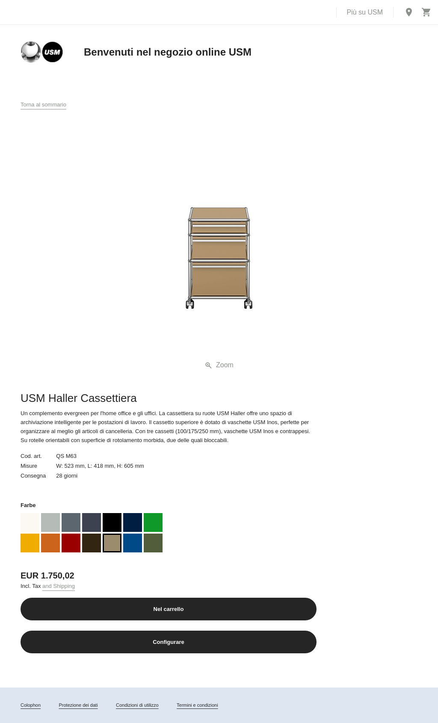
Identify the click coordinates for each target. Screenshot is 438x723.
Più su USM (365, 12)
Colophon (31, 705)
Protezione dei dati (78, 705)
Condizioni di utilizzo (137, 705)
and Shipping (58, 586)
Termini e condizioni (197, 705)
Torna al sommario (43, 104)
